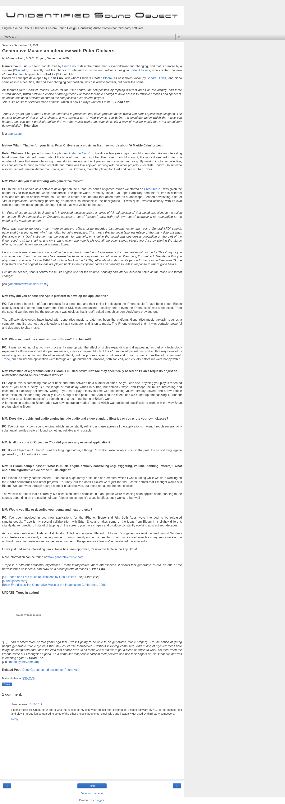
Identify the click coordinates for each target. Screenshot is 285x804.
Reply (14, 719)
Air (53, 74)
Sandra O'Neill (156, 78)
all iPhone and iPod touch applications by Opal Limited (39, 577)
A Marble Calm (78, 153)
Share (7, 684)
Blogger (99, 800)
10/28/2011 (35, 704)
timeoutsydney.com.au (23, 661)
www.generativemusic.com (65, 557)
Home (92, 786)
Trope (6, 359)
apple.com (15, 133)
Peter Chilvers (140, 70)
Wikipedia (20, 70)
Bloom (107, 78)
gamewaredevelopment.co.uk (27, 284)
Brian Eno (69, 66)
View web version (92, 793)
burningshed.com (14, 581)
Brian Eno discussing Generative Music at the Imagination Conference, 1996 (54, 584)
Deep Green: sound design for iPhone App (50, 669)
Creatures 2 (152, 189)
